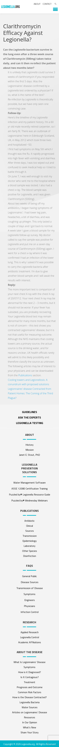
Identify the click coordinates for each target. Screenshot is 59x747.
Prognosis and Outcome (29, 687)
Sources (29, 531)
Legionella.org (28, 744)
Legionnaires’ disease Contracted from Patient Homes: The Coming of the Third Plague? (30, 393)
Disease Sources (29, 582)
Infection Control (30, 612)
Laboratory (29, 546)
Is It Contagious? (29, 677)
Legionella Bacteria (29, 702)
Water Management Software (29, 482)
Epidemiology (29, 541)
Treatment (29, 682)
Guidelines (29, 412)
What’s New (29, 727)
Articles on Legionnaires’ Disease (29, 712)
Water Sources (29, 707)
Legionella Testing (29, 423)
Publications (25, 375)
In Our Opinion (29, 722)
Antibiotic (29, 521)
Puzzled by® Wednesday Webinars (29, 500)
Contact (47, 3)
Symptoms (29, 594)
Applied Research (30, 632)
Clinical (29, 526)
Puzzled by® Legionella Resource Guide (29, 494)
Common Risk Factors (29, 692)
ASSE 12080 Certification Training (29, 488)
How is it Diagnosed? (29, 672)
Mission (29, 450)
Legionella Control (29, 637)
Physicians (29, 606)
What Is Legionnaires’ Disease (29, 662)
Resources (29, 717)
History (29, 445)
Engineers (29, 600)
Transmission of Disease (29, 588)
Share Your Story (30, 732)
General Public (29, 576)
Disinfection (29, 556)
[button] (54, 8)
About (37, 3)
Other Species (29, 551)
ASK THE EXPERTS (29, 417)
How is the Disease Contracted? (29, 697)
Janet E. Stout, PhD (29, 455)
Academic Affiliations (29, 642)
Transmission (29, 536)
